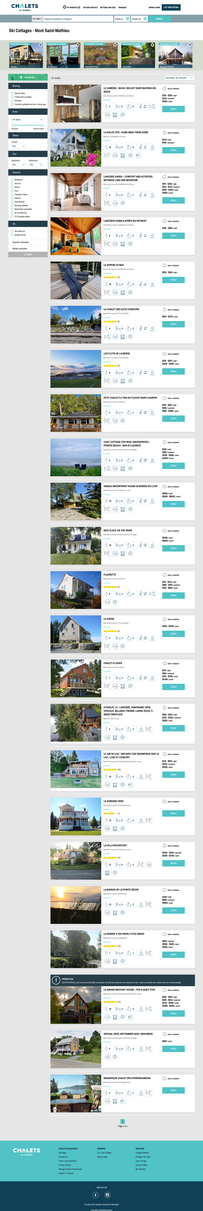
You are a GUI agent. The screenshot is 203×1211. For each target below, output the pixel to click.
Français (70, 1173)
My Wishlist (140, 1169)
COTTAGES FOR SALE (108, 7)
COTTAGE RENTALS (90, 7)
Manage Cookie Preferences (70, 1169)
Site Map (62, 1152)
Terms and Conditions (68, 1160)
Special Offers (141, 1164)
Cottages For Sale (143, 1156)
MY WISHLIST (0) (73, 7)
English (62, 1173)
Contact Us (63, 1156)
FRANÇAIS (122, 7)
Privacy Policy (65, 1164)
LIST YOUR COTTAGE (171, 7)
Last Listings (141, 1160)
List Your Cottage (104, 1152)
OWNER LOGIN (154, 7)
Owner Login (102, 1156)
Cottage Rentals (142, 1152)
